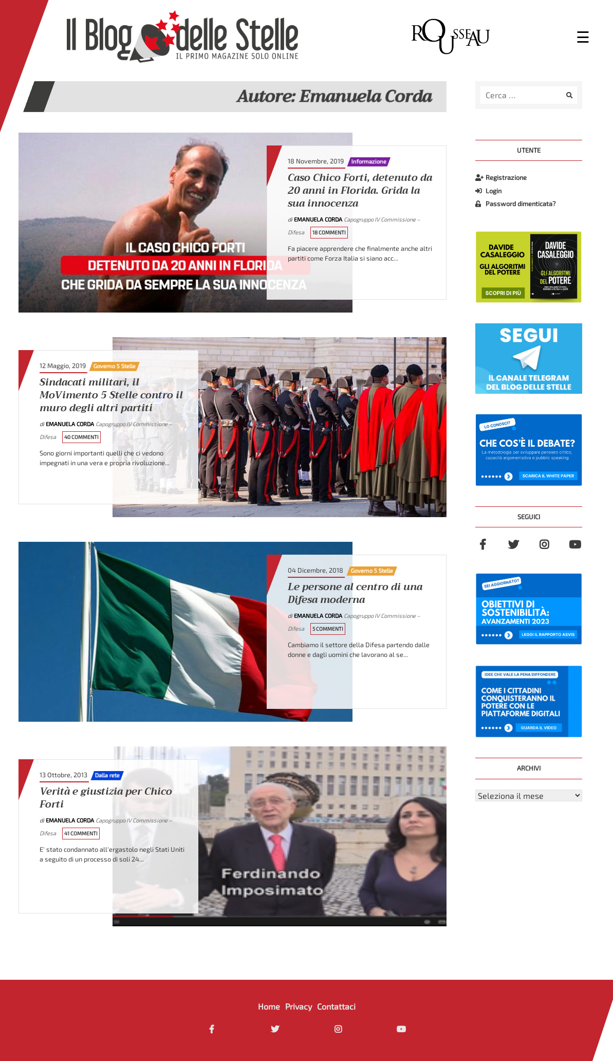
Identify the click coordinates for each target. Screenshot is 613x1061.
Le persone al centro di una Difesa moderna (355, 594)
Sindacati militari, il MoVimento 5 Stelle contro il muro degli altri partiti (111, 395)
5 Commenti (327, 629)
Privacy (298, 1006)
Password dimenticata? (515, 203)
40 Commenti (81, 437)
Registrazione (501, 177)
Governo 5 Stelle (115, 366)
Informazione (368, 161)
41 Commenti (81, 833)
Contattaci (336, 1006)
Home (269, 1006)
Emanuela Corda (319, 219)
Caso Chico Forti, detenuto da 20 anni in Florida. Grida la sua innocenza (360, 191)
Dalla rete (107, 775)
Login (488, 191)
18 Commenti (329, 232)
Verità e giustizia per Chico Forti (106, 798)
